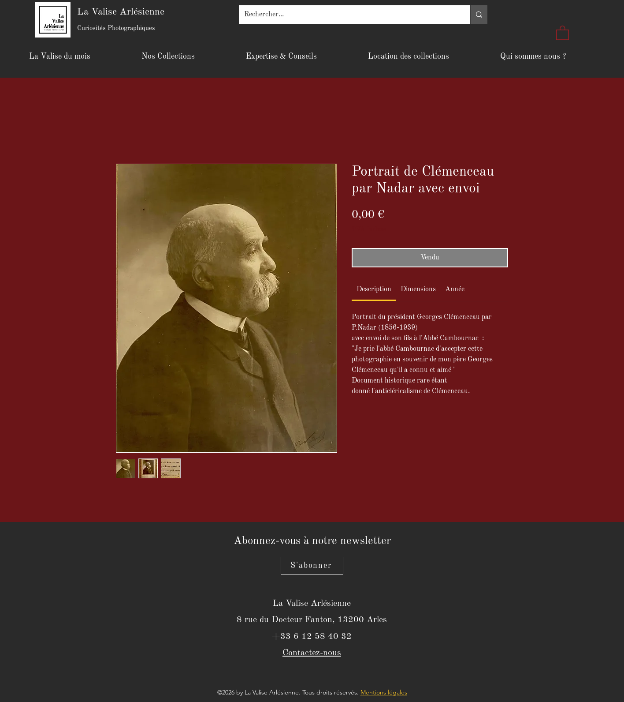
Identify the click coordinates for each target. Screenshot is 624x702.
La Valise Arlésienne (120, 12)
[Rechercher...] (348, 14)
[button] (562, 32)
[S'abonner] (312, 565)
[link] (374, 289)
